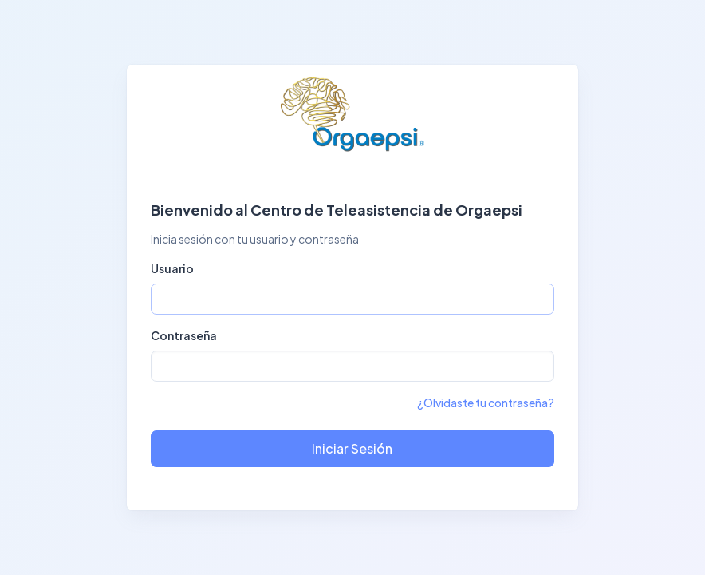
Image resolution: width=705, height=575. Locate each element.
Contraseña (184, 335)
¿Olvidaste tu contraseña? (485, 402)
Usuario (172, 268)
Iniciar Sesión (352, 448)
